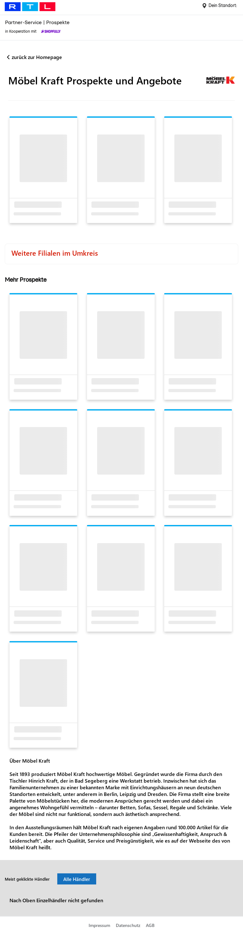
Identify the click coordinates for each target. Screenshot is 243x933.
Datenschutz (128, 925)
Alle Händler (76, 879)
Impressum (99, 925)
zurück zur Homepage (37, 57)
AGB (150, 925)
